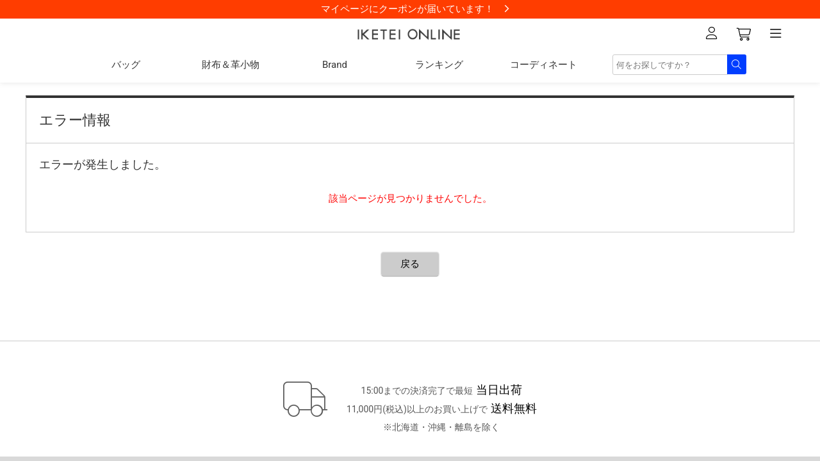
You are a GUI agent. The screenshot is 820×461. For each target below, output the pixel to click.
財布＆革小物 (230, 64)
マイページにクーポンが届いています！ (407, 9)
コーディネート (543, 64)
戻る (410, 264)
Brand (334, 64)
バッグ (125, 64)
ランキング (439, 64)
